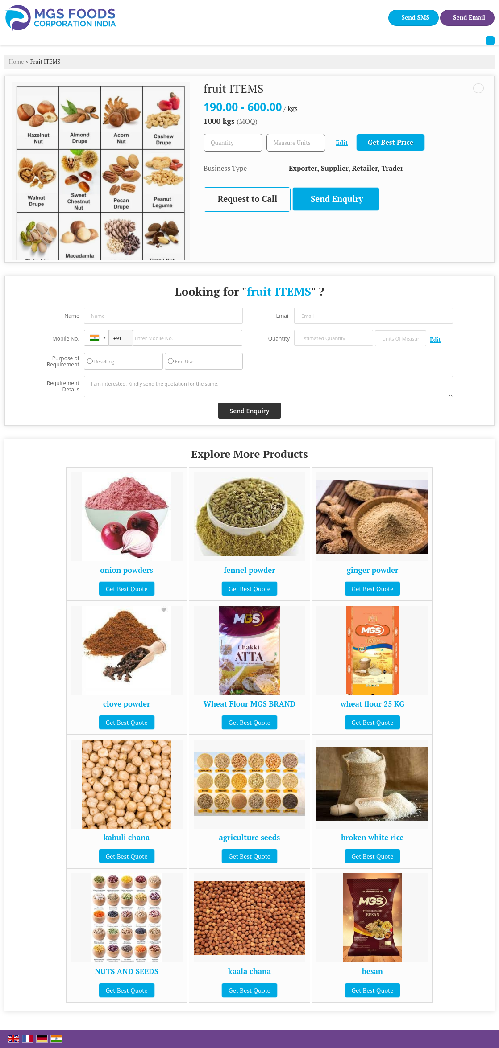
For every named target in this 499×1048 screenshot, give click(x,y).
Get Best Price (390, 142)
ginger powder (373, 570)
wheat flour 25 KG (372, 704)
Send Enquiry (337, 198)
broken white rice (372, 838)
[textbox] (295, 143)
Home (16, 62)
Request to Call (247, 198)
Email (283, 316)
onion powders (126, 570)
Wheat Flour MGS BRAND (249, 704)
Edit (342, 143)
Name (71, 316)
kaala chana (249, 971)
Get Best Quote (127, 588)
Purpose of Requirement (63, 361)
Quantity (279, 338)
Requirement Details (63, 386)
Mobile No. (65, 338)
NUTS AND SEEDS (126, 971)
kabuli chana (127, 838)
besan (372, 971)
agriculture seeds (249, 838)
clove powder (126, 704)
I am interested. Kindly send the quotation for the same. (268, 386)
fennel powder (249, 570)
